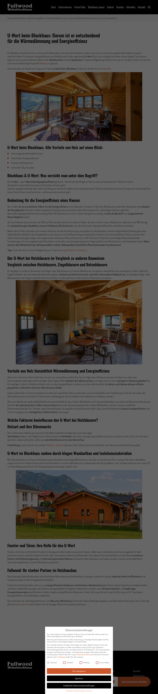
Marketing (84, 664)
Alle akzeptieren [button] (79, 672)
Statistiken (68, 664)
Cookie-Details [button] (70, 692)
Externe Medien (102, 664)
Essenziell (52, 664)
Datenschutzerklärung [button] (80, 692)
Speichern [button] (79, 679)
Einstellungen (61, 658)
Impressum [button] (89, 692)
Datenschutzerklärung (84, 656)
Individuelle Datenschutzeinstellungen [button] (79, 686)
